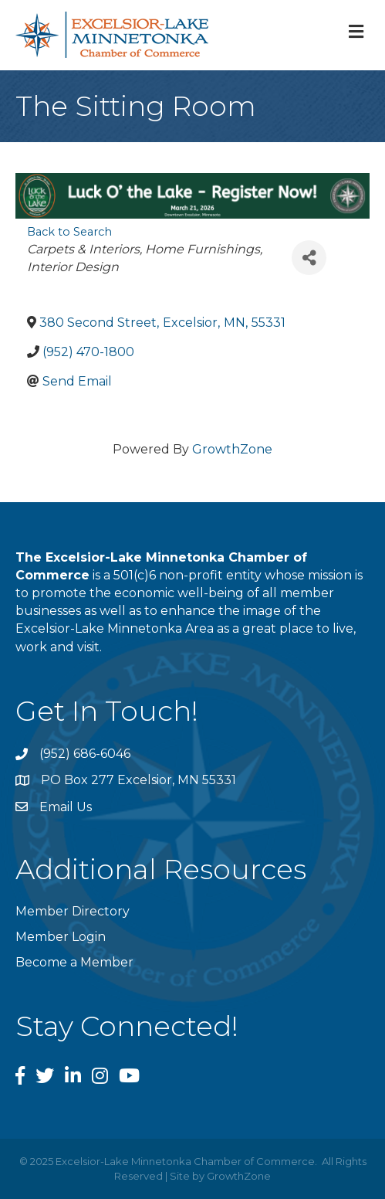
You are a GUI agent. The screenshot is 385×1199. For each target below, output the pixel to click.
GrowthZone (232, 449)
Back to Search (69, 232)
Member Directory (72, 911)
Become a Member (74, 962)
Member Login (60, 936)
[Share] (309, 257)
